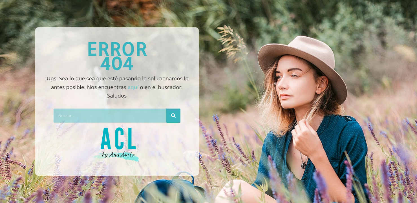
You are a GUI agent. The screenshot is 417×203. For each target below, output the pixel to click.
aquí (133, 87)
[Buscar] (173, 116)
